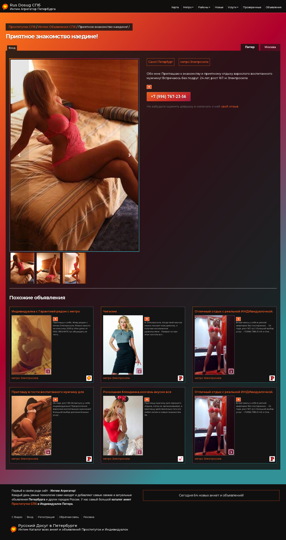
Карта (175, 7)
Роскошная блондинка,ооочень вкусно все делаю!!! (137, 392)
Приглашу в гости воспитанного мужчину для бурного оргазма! (47, 392)
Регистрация (46, 517)
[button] (19, 155)
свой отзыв (229, 107)
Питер (249, 47)
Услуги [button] (232, 7)
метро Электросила (195, 62)
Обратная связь (69, 517)
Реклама (88, 517)
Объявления (273, 7)
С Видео (17, 517)
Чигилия (110, 311)
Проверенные (252, 7)
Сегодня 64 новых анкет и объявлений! (211, 496)
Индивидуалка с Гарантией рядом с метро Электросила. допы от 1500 (45, 312)
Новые (219, 7)
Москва (270, 47)
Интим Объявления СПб (57, 27)
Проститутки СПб (22, 27)
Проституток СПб (24, 503)
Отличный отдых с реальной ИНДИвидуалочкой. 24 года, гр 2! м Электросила (234, 312)
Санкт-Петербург (160, 62)
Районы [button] (203, 7)
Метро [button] (187, 7)
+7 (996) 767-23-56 (168, 97)
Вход (12, 48)
